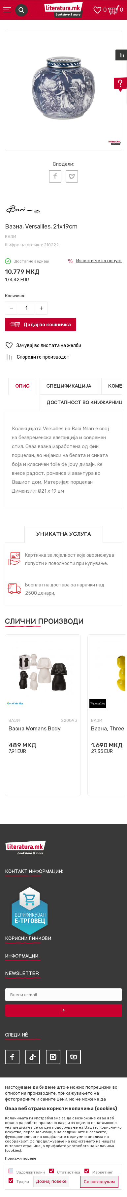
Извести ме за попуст (99, 260)
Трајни (22, 1181)
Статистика (68, 1172)
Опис (22, 386)
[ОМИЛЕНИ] (97, 9)
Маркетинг (102, 1172)
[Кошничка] (113, 9)
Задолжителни (30, 1172)
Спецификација (69, 386)
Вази (10, 236)
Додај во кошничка (47, 325)
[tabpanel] (63, 88)
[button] (63, 345)
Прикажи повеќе (20, 1158)
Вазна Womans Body (35, 728)
